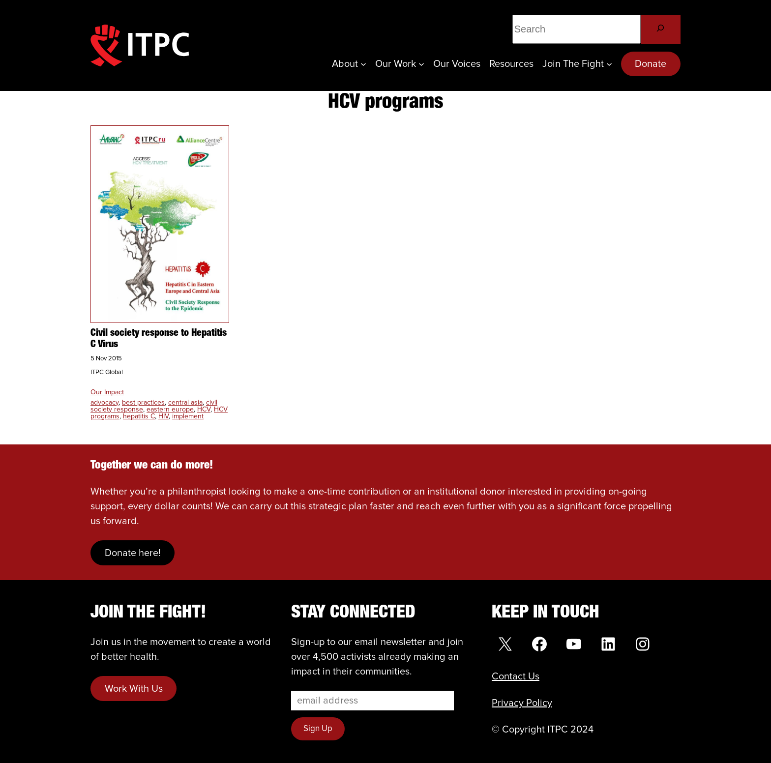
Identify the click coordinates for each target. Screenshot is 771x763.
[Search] (661, 29)
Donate (650, 64)
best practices (143, 402)
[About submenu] (363, 64)
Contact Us (515, 676)
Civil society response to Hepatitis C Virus (158, 339)
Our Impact (107, 392)
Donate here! (133, 553)
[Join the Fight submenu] (609, 64)
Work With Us (134, 689)
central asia (185, 402)
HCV (203, 409)
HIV (163, 416)
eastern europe (170, 409)
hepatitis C (139, 416)
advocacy (104, 402)
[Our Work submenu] (421, 64)
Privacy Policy (522, 703)
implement (188, 416)
